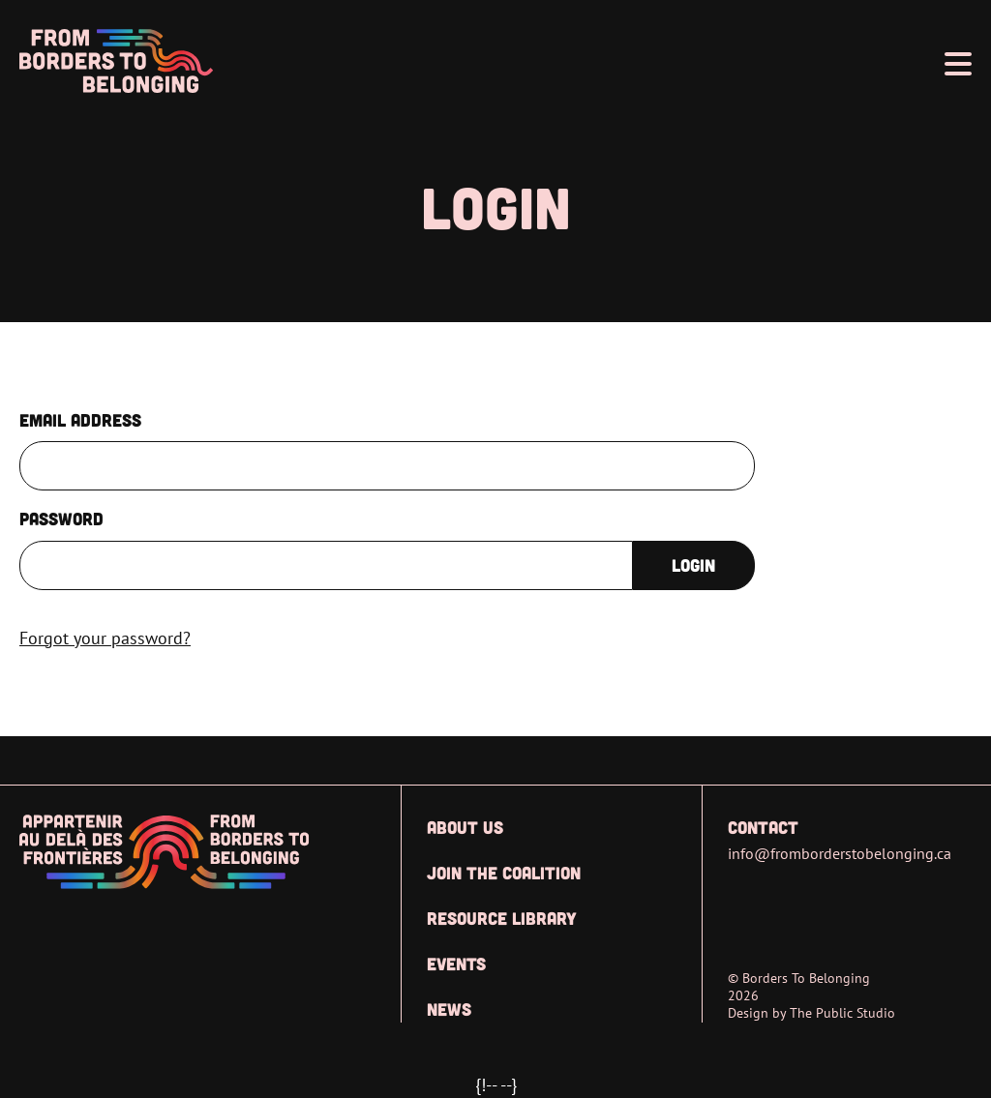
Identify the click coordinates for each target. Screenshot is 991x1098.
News (449, 1009)
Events (456, 963)
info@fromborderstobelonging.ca (839, 853)
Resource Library (502, 918)
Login (693, 565)
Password (61, 518)
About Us (465, 827)
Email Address (80, 419)
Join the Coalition (504, 872)
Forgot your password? (105, 637)
